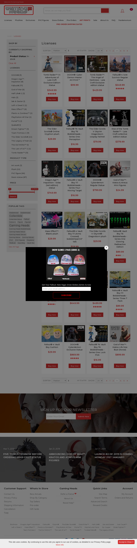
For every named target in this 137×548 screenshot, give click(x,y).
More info (60, 545)
